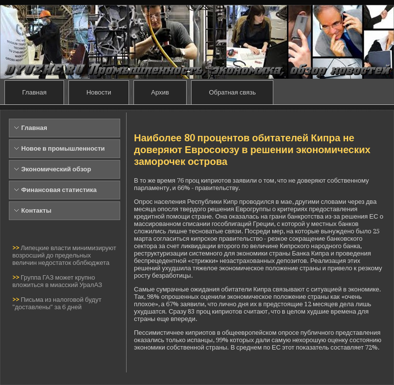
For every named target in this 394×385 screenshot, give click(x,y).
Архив (160, 92)
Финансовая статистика (59, 189)
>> (16, 248)
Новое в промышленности (63, 148)
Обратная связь (232, 92)
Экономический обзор (56, 169)
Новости (98, 92)
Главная (34, 92)
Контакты (36, 210)
